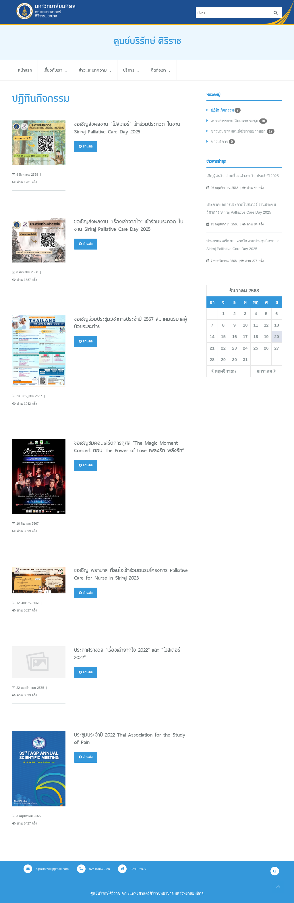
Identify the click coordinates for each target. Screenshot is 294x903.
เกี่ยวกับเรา (55, 70)
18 (256, 336)
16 (234, 336)
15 (223, 336)
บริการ (131, 70)
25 (256, 348)
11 (256, 325)
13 (276, 325)
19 (266, 336)
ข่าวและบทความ (95, 70)
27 (276, 348)
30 (234, 359)
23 (234, 348)
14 (212, 336)
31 (245, 359)
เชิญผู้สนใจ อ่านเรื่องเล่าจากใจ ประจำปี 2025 (242, 176)
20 (276, 336)
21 (212, 348)
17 (245, 336)
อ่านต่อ (86, 146)
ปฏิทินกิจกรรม (226, 110)
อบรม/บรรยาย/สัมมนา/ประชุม (239, 121)
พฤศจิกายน (223, 371)
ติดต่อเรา (161, 70)
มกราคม (266, 371)
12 (266, 325)
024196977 (132, 869)
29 (223, 359)
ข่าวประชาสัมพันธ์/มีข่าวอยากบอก (242, 131)
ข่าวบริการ (223, 141)
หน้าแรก (25, 70)
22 (223, 348)
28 (212, 359)
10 (245, 325)
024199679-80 (93, 869)
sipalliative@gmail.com (46, 869)
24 (245, 348)
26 (266, 348)
